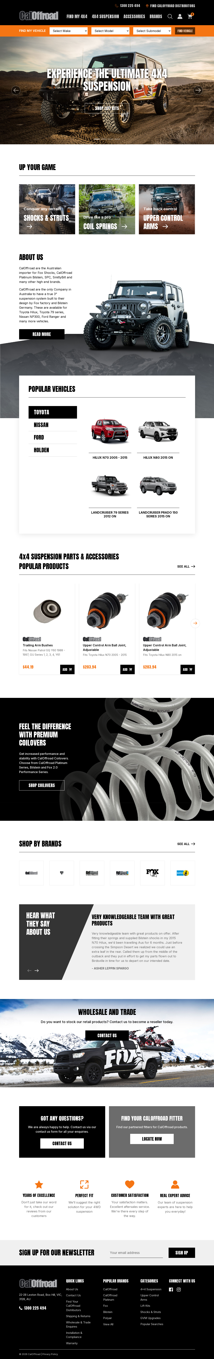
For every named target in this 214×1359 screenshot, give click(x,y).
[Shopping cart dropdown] (190, 16)
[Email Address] (136, 1253)
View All (108, 1324)
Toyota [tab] (41, 412)
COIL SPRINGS (105, 226)
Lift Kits (145, 1305)
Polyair (107, 1318)
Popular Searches (151, 1324)
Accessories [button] (134, 16)
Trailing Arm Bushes (38, 645)
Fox (105, 1305)
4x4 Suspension (150, 1289)
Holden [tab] (41, 450)
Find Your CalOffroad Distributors (73, 1306)
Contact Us (62, 1143)
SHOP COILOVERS (42, 785)
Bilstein (107, 1312)
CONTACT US (107, 1035)
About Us (72, 1289)
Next (195, 623)
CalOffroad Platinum (110, 1297)
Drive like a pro (97, 217)
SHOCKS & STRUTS (46, 221)
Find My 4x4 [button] (77, 16)
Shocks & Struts (150, 1312)
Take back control (160, 209)
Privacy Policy (50, 1354)
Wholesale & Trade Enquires (78, 1325)
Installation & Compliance (74, 1335)
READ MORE (42, 334)
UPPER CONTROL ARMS (163, 222)
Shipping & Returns (78, 1316)
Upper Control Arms (149, 1297)
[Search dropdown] (170, 16)
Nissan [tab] (41, 425)
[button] (15, 90)
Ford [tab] (39, 437)
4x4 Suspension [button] (105, 16)
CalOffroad (110, 1289)
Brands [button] (156, 16)
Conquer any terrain (42, 209)
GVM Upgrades (150, 1318)
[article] (47, 628)
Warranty (72, 1343)
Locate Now (152, 1139)
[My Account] (180, 16)
